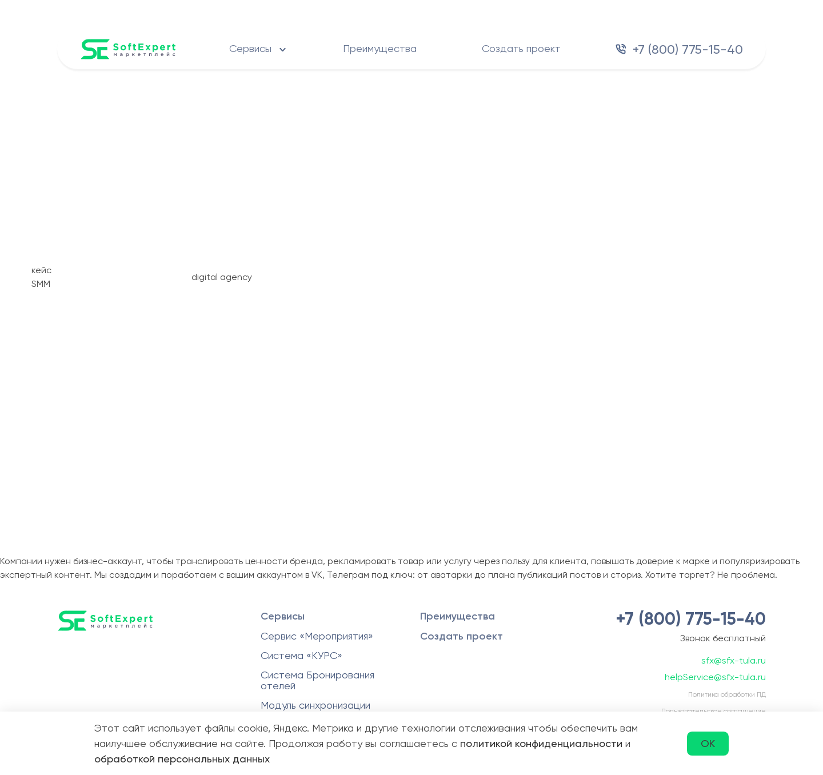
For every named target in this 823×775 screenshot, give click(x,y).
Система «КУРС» (301, 655)
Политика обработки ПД (727, 694)
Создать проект (521, 48)
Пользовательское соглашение (713, 711)
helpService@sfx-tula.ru (715, 677)
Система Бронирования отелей (317, 680)
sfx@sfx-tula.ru (733, 660)
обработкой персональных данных (182, 759)
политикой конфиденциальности (541, 743)
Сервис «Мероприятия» (317, 636)
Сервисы (250, 48)
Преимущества (380, 48)
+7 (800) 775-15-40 (688, 49)
